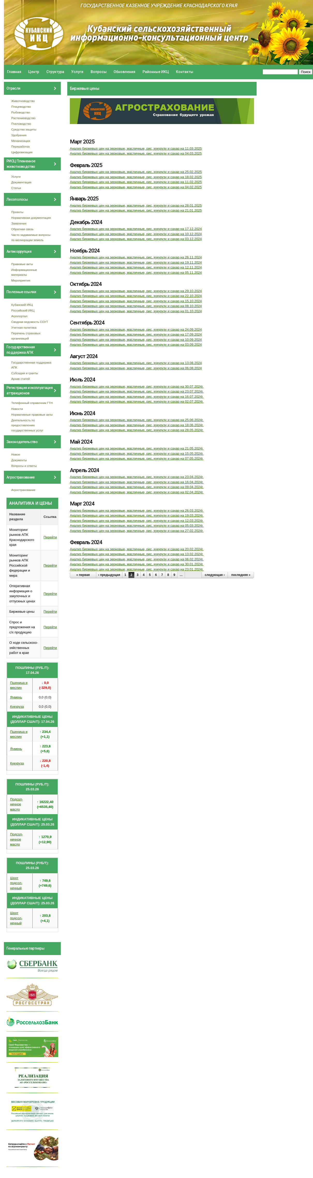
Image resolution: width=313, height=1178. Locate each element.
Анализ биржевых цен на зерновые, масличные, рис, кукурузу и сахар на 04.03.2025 (136, 153)
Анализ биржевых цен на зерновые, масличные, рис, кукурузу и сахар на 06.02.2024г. (137, 559)
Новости (17, 408)
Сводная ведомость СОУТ (29, 321)
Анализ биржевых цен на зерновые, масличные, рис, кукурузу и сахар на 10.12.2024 (136, 234)
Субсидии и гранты (24, 373)
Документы (19, 460)
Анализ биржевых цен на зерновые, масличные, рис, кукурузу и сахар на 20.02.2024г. (137, 549)
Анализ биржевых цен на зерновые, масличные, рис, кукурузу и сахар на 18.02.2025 (136, 177)
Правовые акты (22, 264)
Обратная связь (22, 229)
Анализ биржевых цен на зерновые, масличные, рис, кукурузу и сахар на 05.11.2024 (136, 272)
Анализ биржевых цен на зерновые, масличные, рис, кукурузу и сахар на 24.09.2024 (136, 329)
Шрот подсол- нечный (16, 883)
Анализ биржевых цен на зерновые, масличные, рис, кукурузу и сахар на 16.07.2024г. (137, 397)
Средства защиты (23, 129)
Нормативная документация (31, 217)
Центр (33, 72)
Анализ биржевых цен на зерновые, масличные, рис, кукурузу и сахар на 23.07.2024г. (137, 391)
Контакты (184, 72)
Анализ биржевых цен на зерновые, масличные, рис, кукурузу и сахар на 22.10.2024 (136, 296)
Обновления (124, 72)
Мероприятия (20, 280)
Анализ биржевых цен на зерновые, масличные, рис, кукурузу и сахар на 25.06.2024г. (137, 420)
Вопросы (99, 72)
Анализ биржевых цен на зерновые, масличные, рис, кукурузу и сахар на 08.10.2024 (136, 306)
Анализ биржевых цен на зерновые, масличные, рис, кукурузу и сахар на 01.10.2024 (136, 311)
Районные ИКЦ (156, 72)
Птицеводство (21, 106)
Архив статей (20, 378)
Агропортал (19, 316)
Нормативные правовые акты (32, 414)
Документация (21, 182)
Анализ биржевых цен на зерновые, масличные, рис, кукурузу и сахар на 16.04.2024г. (137, 482)
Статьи (16, 188)
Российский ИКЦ (23, 310)
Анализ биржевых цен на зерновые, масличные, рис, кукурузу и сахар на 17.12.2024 (136, 229)
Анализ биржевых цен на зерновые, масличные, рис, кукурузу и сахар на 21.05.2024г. (137, 448)
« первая (83, 575)
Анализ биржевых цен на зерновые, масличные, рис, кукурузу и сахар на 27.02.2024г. (137, 531)
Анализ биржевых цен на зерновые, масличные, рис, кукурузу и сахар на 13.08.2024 (136, 363)
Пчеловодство (21, 123)
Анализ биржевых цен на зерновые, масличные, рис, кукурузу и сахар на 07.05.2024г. (137, 458)
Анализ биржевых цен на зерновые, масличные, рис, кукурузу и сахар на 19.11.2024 (136, 262)
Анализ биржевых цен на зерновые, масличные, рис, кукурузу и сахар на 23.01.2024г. (137, 569)
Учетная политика (23, 327)
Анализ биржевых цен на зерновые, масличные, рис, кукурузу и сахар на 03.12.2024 (136, 239)
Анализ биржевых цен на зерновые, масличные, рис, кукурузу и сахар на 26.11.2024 (136, 257)
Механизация (20, 140)
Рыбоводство (20, 112)
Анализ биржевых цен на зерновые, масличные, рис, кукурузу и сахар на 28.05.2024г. (137, 430)
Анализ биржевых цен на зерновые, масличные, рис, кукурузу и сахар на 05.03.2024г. (137, 525)
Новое (15, 454)
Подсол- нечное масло (16, 804)
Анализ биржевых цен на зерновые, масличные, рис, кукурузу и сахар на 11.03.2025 (136, 148)
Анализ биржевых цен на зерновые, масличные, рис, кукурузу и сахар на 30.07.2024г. (137, 386)
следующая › (215, 575)
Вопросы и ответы (24, 465)
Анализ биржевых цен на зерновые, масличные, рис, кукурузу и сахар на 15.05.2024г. (137, 454)
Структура (55, 72)
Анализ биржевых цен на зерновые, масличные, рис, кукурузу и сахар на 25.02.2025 (136, 172)
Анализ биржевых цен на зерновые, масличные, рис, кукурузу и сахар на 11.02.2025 (136, 182)
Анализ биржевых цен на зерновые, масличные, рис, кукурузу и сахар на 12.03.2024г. (137, 521)
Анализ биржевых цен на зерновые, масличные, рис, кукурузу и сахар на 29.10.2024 (136, 291)
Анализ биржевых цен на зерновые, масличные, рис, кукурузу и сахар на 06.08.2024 (136, 368)
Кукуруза (17, 707)
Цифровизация (22, 152)
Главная (14, 72)
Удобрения (19, 135)
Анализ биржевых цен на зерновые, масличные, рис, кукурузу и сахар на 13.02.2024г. (137, 554)
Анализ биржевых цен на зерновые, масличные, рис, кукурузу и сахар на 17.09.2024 (136, 334)
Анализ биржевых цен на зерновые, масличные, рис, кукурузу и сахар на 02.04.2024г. (137, 492)
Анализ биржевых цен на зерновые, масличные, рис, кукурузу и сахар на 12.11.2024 (136, 267)
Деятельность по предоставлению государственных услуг (27, 425)
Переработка (20, 146)
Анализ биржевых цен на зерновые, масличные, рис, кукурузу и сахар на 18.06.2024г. (137, 425)
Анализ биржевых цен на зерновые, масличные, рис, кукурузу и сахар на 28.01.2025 (136, 205)
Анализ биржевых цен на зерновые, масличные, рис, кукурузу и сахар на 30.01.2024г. (137, 564)
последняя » (240, 575)
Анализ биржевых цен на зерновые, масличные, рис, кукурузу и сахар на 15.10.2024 (136, 301)
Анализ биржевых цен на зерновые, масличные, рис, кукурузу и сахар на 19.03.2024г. (137, 515)
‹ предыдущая (109, 575)
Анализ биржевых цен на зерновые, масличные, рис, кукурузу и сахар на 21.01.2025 (136, 210)
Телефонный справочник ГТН (32, 402)
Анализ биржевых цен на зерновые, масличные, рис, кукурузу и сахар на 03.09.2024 (136, 344)
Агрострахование (23, 490)
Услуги (77, 72)
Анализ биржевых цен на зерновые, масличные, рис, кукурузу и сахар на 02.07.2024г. (137, 401)
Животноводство (23, 101)
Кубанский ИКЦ (22, 304)
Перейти (50, 537)
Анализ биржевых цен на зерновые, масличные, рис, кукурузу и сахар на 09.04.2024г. (137, 487)
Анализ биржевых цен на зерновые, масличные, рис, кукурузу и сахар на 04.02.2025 (136, 187)
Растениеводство (23, 118)
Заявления (18, 223)
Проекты (17, 212)
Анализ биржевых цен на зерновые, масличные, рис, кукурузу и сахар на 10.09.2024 (136, 340)
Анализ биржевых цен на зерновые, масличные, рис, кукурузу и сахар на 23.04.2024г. (137, 477)
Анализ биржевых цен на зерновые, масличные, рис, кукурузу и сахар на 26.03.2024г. (137, 510)
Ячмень (16, 697)
